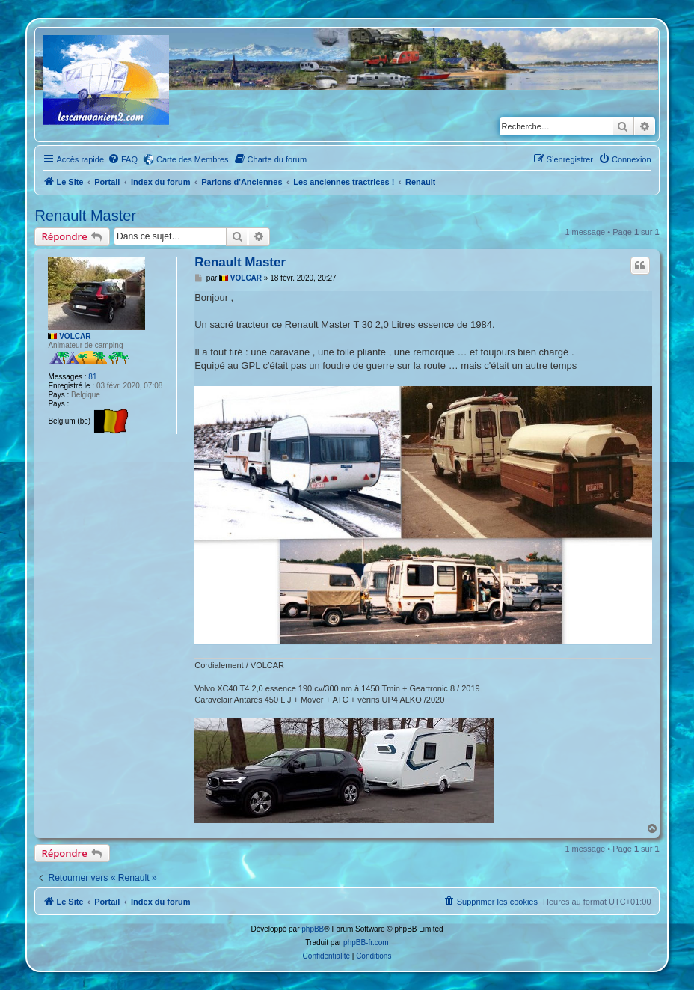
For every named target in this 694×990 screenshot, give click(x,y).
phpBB (312, 929)
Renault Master (85, 215)
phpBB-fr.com (366, 942)
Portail (107, 181)
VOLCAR (74, 336)
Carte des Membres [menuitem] (192, 159)
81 (92, 377)
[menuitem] (123, 159)
